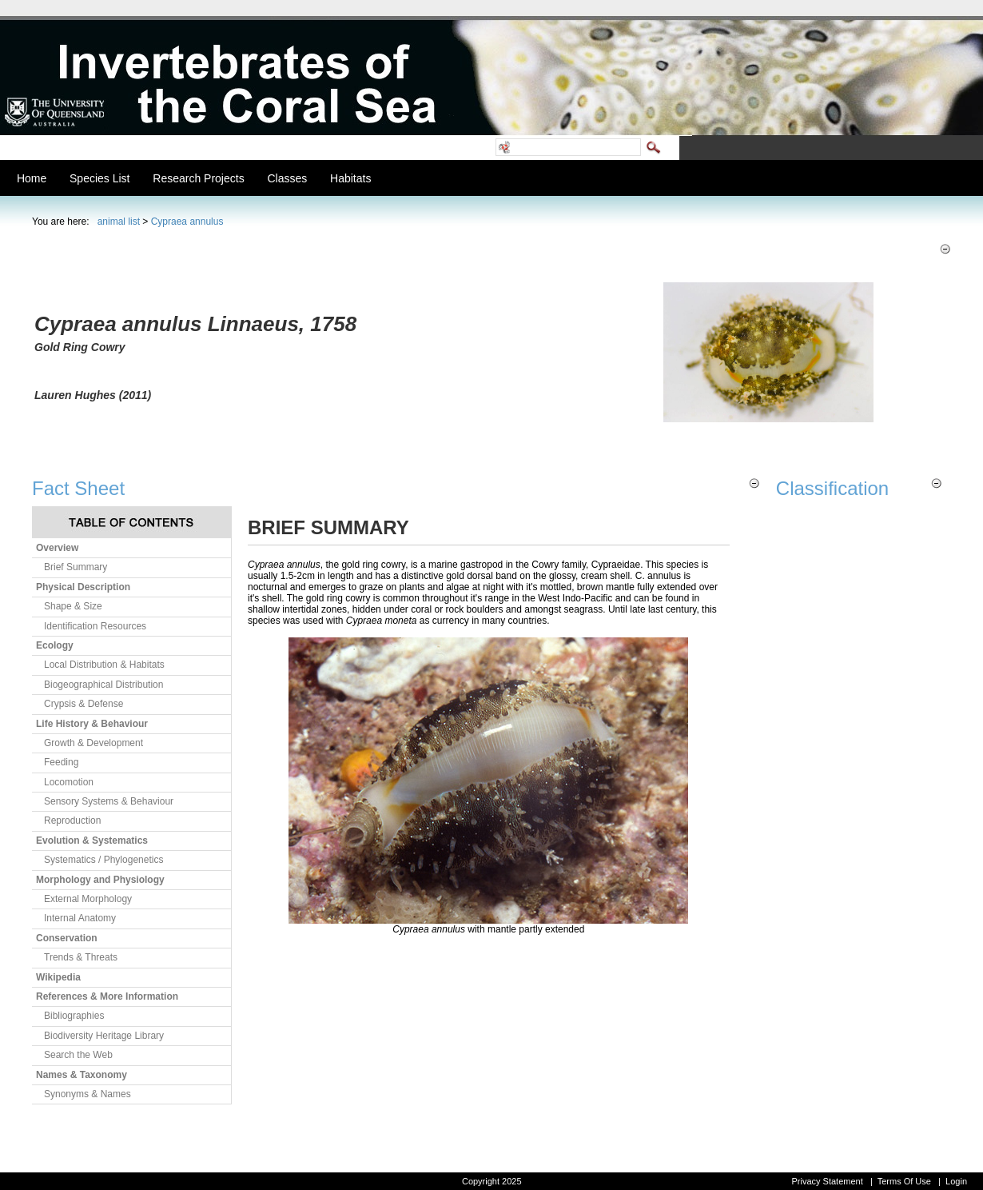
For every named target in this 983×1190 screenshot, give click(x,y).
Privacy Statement (826, 1181)
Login (956, 1181)
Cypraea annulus (187, 221)
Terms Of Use (904, 1181)
